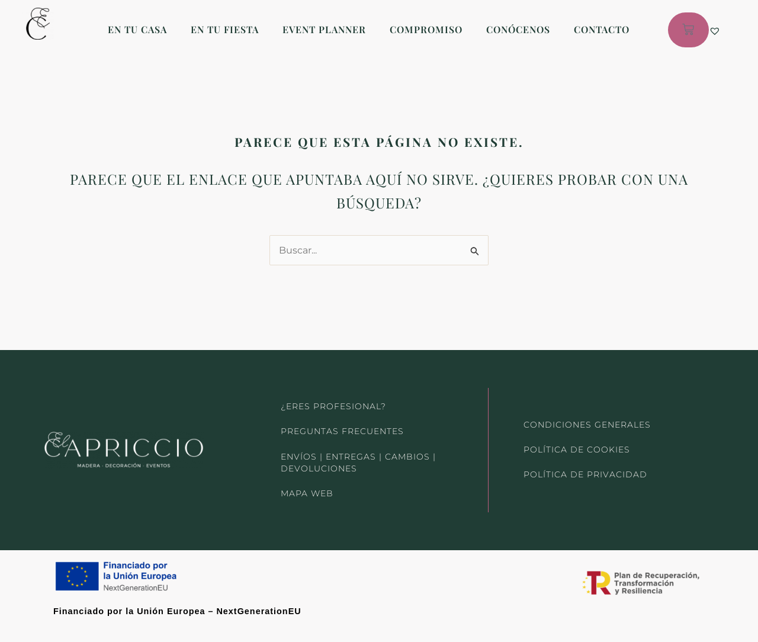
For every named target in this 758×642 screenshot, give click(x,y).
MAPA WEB (307, 492)
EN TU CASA (137, 29)
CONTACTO (601, 29)
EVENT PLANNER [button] (324, 29)
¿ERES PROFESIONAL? (333, 399)
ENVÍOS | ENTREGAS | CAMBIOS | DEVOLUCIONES (358, 459)
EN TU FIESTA (225, 29)
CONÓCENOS (518, 29)
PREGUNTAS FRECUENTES (342, 426)
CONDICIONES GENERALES (586, 418)
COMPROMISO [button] (426, 29)
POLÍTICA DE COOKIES (576, 446)
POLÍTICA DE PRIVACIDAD (585, 473)
